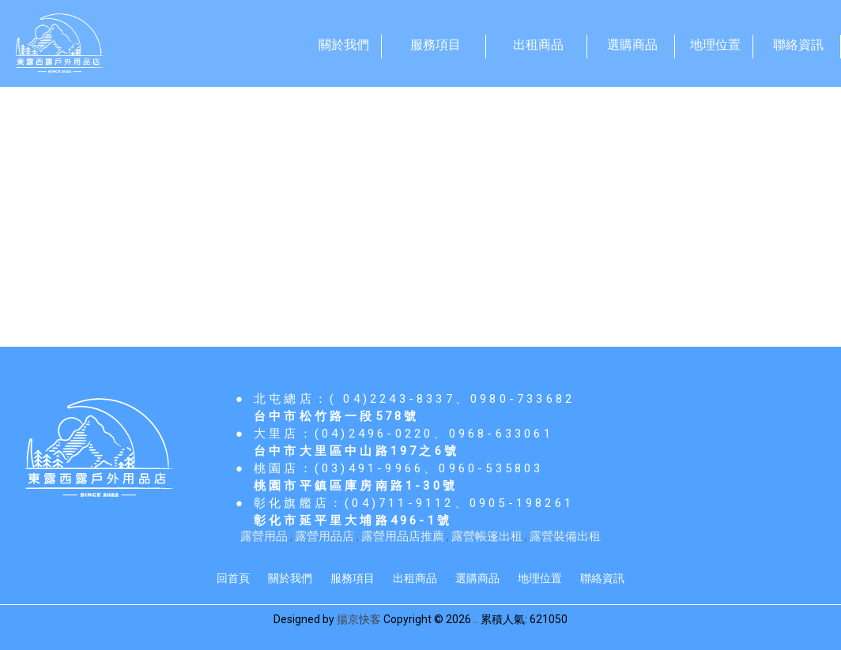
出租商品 (415, 578)
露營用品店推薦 (402, 536)
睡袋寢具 (383, 201)
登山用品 (586, 201)
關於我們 (290, 578)
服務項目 (352, 578)
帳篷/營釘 (84, 201)
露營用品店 (324, 536)
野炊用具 (284, 201)
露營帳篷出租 (486, 536)
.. (475, 619)
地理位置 (540, 578)
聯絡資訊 (602, 578)
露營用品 (264, 536)
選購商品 (477, 578)
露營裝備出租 (565, 536)
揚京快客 (359, 619)
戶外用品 (185, 201)
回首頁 (233, 578)
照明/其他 (485, 201)
